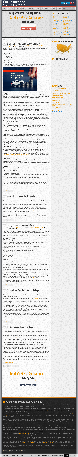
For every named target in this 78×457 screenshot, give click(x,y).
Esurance (56, 28)
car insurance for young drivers (26, 442)
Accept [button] (66, 455)
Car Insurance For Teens (58, 97)
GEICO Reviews (56, 102)
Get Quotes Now (28, 385)
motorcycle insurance (48, 442)
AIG (55, 23)
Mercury (66, 21)
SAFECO (66, 27)
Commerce (56, 24)
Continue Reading (8, 190)
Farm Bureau (57, 30)
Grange (66, 17)
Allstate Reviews (56, 92)
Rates (42, 45)
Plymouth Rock (68, 26)
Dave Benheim (16, 45)
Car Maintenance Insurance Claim (20, 327)
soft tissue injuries (31, 210)
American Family (58, 20)
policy (17, 337)
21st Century (56, 16)
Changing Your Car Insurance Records (21, 225)
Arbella (55, 21)
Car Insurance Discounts (58, 95)
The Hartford (67, 30)
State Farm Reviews (57, 107)
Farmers (56, 31)
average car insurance (34, 422)
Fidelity (55, 34)
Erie (55, 27)
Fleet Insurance (56, 100)
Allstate (56, 19)
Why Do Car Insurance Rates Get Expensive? (24, 43)
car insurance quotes (29, 410)
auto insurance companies (44, 410)
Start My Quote (28, 29)
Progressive (67, 24)
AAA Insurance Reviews (58, 90)
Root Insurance (57, 26)
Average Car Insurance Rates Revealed (61, 93)
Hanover (66, 19)
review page (68, 36)
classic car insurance (40, 431)
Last (17, 366)
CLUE (33, 277)
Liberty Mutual (67, 20)
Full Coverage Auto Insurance (59, 109)
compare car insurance (24, 433)
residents (36, 298)
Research (9, 46)
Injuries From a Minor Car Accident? (21, 196)
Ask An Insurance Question (33, 45)
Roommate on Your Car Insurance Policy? (23, 290)
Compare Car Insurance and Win (60, 99)
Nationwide (67, 23)
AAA (55, 17)
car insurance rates (29, 425)
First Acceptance (57, 32)
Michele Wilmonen (18, 198)
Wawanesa (67, 34)
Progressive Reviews (57, 110)
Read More (72, 455)
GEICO (66, 16)
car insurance (17, 404)
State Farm (67, 28)
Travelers (66, 31)
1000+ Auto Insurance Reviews (59, 88)
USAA (66, 32)
